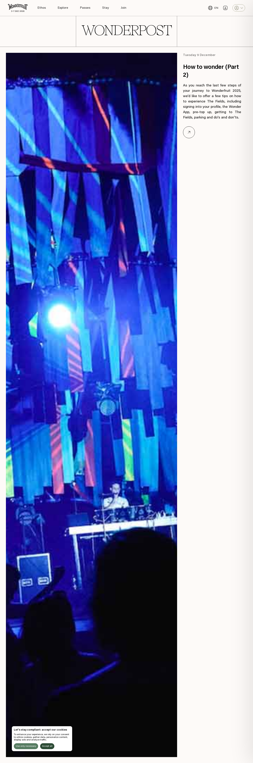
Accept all (47, 746)
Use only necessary (26, 746)
